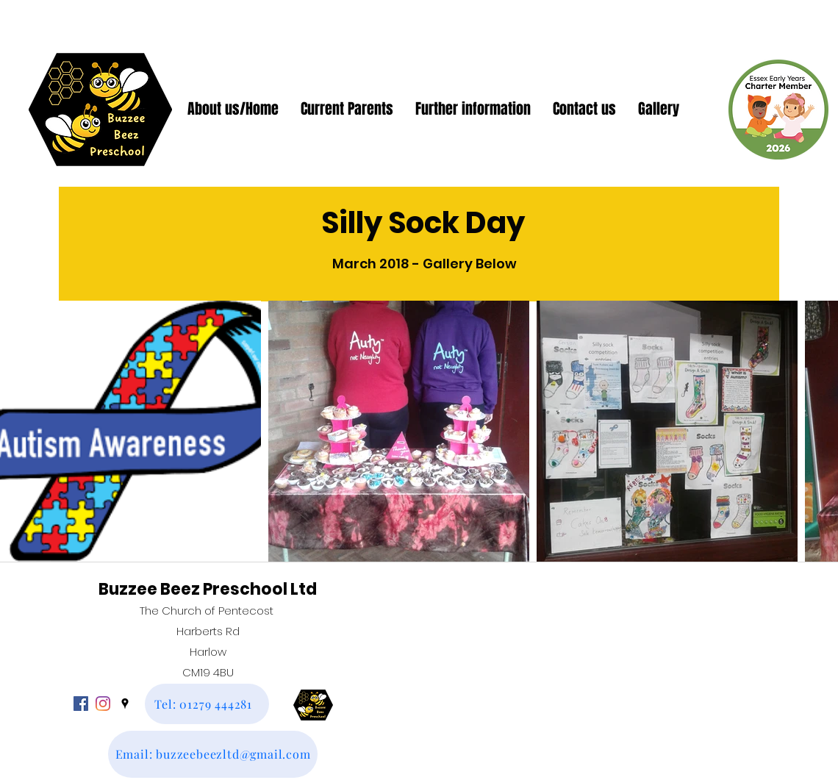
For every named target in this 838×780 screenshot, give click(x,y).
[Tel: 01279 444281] (207, 704)
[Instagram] (103, 703)
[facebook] (81, 703)
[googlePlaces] (125, 703)
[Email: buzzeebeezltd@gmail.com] (213, 754)
